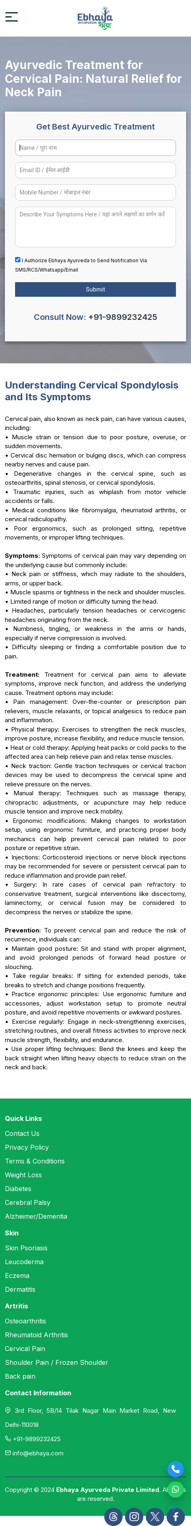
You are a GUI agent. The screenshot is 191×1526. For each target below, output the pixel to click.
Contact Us (22, 1133)
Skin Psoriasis (26, 1248)
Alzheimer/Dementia (36, 1216)
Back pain (20, 1376)
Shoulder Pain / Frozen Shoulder (56, 1362)
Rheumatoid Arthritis (36, 1335)
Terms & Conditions (35, 1161)
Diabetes (18, 1189)
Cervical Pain (25, 1349)
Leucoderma (24, 1262)
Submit (95, 289)
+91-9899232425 (122, 317)
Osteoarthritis (25, 1321)
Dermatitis (20, 1289)
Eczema (17, 1275)
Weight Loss (23, 1175)
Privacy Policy (27, 1147)
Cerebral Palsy (27, 1202)
